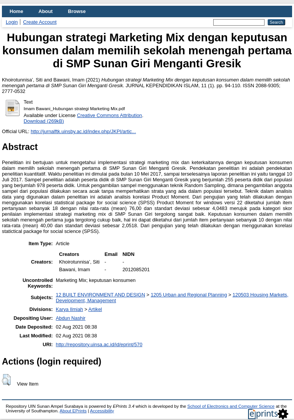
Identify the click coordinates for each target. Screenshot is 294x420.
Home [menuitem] (16, 11)
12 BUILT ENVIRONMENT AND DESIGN (100, 295)
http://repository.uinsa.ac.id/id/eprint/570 (99, 344)
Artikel (95, 309)
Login (12, 22)
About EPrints (73, 411)
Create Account (40, 22)
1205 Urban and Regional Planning (189, 295)
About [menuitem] (46, 11)
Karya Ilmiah (69, 309)
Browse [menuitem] (77, 11)
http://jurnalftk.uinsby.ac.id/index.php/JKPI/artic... (83, 131)
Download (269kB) (44, 121)
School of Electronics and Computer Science (230, 406)
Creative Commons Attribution (109, 115)
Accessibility (102, 411)
